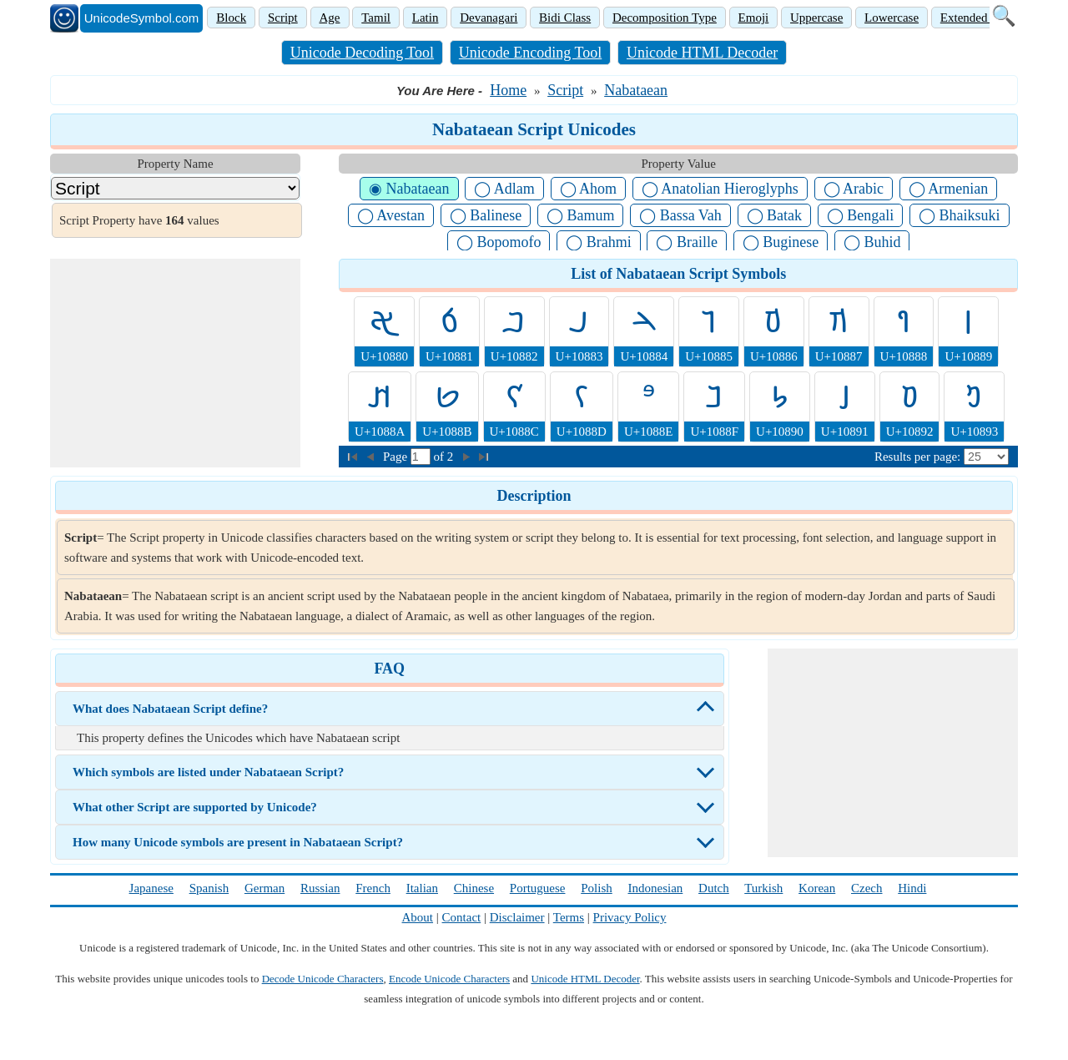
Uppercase (816, 17)
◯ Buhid (872, 242)
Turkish (763, 888)
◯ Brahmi (599, 242)
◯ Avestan (391, 215)
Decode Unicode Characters (323, 978)
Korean (816, 888)
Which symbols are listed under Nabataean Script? (208, 772)
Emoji (753, 17)
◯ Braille (686, 242)
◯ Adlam (504, 188)
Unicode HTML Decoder (702, 52)
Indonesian (655, 888)
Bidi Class (565, 17)
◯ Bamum (581, 215)
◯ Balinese (485, 215)
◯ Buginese (781, 242)
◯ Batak (775, 215)
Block (231, 17)
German (264, 888)
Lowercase (891, 17)
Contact (461, 917)
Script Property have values (139, 220)
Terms (568, 917)
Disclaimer (517, 917)
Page (397, 456)
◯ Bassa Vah (680, 215)
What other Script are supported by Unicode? (195, 807)
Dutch (713, 888)
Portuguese (538, 888)
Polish (596, 888)
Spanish (209, 888)
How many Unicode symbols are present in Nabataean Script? (238, 842)
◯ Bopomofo (499, 242)
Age (330, 17)
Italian (422, 888)
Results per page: (917, 456)
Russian (320, 888)
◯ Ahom (588, 188)
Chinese (474, 888)
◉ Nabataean (409, 188)
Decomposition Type (664, 17)
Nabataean (636, 90)
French (372, 888)
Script (283, 17)
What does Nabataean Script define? (170, 708)
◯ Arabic (854, 188)
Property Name (175, 163)
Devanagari (488, 17)
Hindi (912, 888)
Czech (866, 888)
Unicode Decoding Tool (362, 52)
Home (508, 90)
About (418, 917)
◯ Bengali (860, 215)
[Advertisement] (175, 363)
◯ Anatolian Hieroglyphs (720, 188)
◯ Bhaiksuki (959, 215)
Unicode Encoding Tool (530, 52)
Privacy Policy (630, 917)
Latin (425, 17)
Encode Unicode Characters (449, 978)
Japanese (151, 888)
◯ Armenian (948, 188)
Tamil (375, 17)
